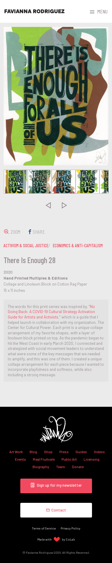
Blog (33, 452)
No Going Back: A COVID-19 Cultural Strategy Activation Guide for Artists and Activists (51, 311)
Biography (41, 467)
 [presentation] (48, 205)
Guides (81, 452)
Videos (99, 452)
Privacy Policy (70, 528)
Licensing (91, 459)
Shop (48, 452)
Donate (78, 467)
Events (20, 459)
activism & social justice (26, 245)
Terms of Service (44, 528)
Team (60, 467)
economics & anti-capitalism (78, 245)
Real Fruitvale (44, 459)
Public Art (69, 459)
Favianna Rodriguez (34, 11)
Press (64, 452)
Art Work (16, 452)
